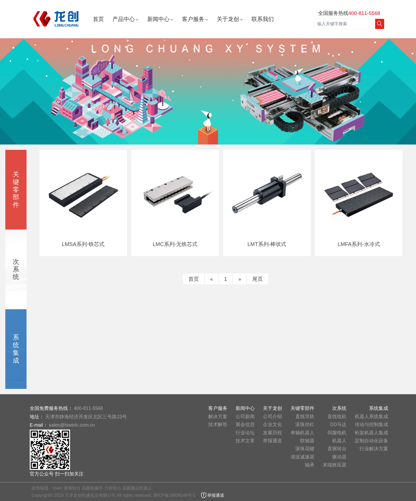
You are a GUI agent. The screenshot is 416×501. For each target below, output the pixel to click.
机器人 (339, 440)
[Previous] (212, 279)
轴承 (309, 465)
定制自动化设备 (371, 440)
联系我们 (263, 19)
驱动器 (339, 457)
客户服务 (193, 19)
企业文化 (272, 424)
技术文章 (245, 440)
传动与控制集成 (371, 424)
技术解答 (217, 424)
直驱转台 (336, 448)
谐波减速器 (302, 457)
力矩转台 (112, 488)
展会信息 (245, 424)
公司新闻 (245, 416)
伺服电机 (336, 432)
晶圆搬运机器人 (137, 488)
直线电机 (336, 416)
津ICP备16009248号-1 (175, 495)
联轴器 (307, 440)
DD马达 (338, 424)
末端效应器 (334, 465)
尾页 (257, 279)
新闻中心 (158, 19)
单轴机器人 (302, 432)
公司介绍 (272, 416)
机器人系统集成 (371, 416)
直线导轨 (304, 416)
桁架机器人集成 (371, 432)
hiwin (57, 488)
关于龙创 (228, 19)
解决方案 (217, 416)
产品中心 (123, 19)
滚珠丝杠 (304, 424)
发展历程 (272, 432)
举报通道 (272, 440)
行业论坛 (245, 432)
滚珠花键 (304, 448)
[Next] (240, 279)
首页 (98, 19)
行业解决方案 (373, 448)
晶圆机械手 (92, 488)
